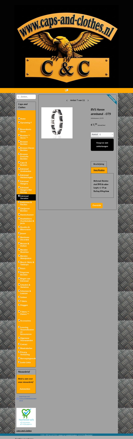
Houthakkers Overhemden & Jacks (27, 221)
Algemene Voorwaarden (26, 339)
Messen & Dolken (24, 245)
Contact (23, 344)
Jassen (23, 233)
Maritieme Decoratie (24, 239)
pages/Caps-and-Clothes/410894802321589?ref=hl (26, 399)
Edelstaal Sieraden (24, 197)
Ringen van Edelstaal (25, 280)
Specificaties (99, 170)
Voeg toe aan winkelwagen (102, 144)
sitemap (60, 435)
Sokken (23, 297)
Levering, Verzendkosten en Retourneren (27, 331)
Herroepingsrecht (28, 358)
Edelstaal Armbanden (25, 170)
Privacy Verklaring (25, 353)
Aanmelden (25, 389)
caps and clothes (24, 431)
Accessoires (25, 321)
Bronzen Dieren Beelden (27, 149)
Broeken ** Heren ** (25, 137)
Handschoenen (27, 215)
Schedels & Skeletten (25, 286)
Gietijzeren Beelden (25, 210)
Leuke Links (25, 362)
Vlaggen (24, 305)
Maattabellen (26, 348)
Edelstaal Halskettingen (26, 176)
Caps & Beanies (23, 164)
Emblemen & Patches (26, 204)
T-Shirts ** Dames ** (24, 313)
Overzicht (96, 205)
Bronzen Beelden (24, 143)
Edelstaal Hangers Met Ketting (26, 190)
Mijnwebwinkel (88, 435)
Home (23, 119)
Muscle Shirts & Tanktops (27, 263)
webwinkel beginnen (71, 435)
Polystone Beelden (24, 274)
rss (64, 435)
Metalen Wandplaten (25, 257)
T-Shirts (23, 301)
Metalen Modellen (24, 251)
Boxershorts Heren (25, 131)
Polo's (22, 268)
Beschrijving (99, 164)
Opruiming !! (25, 123)
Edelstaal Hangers (24, 183)
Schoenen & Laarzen (25, 292)
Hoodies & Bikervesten (25, 228)
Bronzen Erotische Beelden (24, 157)
